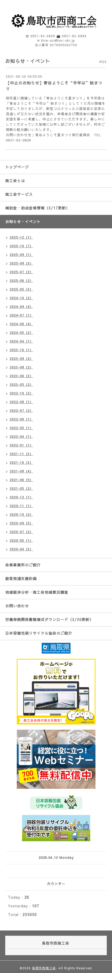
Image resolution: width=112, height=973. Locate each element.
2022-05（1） (21, 428)
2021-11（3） (21, 454)
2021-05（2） (21, 488)
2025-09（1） (21, 255)
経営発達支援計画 (21, 578)
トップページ (17, 167)
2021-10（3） (21, 462)
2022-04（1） (21, 436)
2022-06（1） (21, 419)
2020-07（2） (21, 532)
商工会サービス (19, 194)
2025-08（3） (21, 263)
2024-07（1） (21, 315)
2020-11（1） (21, 506)
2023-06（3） (21, 376)
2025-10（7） (21, 246)
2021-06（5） (21, 480)
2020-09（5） (21, 523)
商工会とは (15, 180)
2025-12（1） (21, 237)
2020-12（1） (21, 497)
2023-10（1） (21, 350)
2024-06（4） (21, 324)
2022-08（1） (21, 402)
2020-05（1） (21, 540)
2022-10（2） (21, 393)
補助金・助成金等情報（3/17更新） (37, 208)
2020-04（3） (21, 549)
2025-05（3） (21, 289)
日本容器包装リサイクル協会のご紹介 (38, 633)
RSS (103, 61)
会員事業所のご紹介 (23, 564)
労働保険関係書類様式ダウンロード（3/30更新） (49, 619)
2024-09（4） (21, 306)
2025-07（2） (21, 272)
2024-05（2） (21, 332)
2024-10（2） (21, 298)
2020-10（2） (21, 514)
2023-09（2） (21, 358)
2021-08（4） (21, 471)
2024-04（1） (21, 341)
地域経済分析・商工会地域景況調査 (36, 592)
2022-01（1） (21, 445)
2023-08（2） (21, 367)
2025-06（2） (21, 280)
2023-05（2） (21, 384)
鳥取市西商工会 (44, 968)
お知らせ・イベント (23, 221)
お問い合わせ (17, 605)
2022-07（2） (21, 410)
